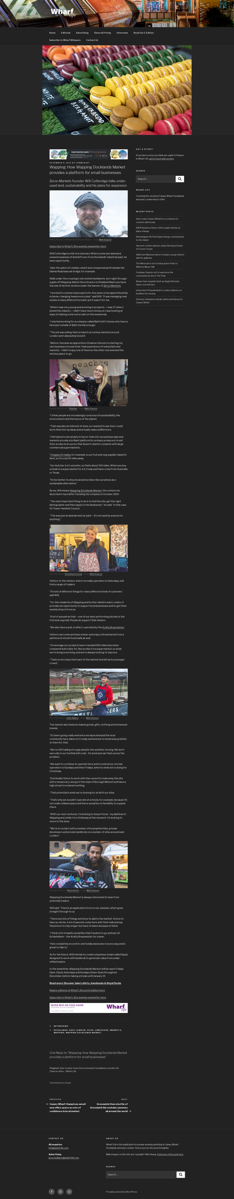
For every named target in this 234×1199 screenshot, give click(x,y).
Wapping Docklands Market (86, 490)
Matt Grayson (105, 239)
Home (52, 32)
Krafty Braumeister (113, 627)
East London (77, 1030)
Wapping (59, 1033)
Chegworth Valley (60, 454)
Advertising (82, 32)
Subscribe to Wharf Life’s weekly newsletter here (78, 246)
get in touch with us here (161, 158)
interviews (61, 1026)
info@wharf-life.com (58, 1148)
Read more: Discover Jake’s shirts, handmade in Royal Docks (85, 983)
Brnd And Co (73, 890)
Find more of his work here (170, 1154)
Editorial (65, 32)
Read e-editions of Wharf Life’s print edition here (77, 990)
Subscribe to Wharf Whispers (65, 40)
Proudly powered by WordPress (121, 1191)
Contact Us (92, 40)
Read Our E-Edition (144, 32)
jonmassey (83, 163)
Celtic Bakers (72, 718)
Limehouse (102, 1030)
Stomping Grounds (73, 574)
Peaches (73, 408)
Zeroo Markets (112, 285)
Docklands (61, 1030)
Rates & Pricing (102, 32)
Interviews (122, 32)
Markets (115, 1030)
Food (90, 1030)
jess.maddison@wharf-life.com (64, 1157)
